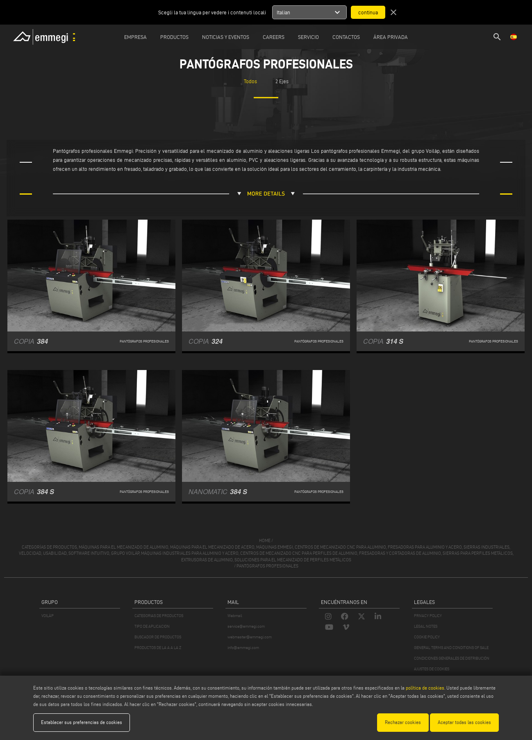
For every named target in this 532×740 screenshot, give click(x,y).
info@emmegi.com (243, 647)
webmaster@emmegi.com (249, 637)
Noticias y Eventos (225, 37)
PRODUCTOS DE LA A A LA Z (157, 647)
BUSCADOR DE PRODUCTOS (157, 637)
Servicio (308, 37)
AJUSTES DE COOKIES (431, 669)
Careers (273, 37)
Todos (250, 81)
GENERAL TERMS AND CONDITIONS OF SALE (451, 647)
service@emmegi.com (246, 626)
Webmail (234, 615)
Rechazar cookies (403, 722)
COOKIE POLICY (427, 637)
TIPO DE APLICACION (152, 626)
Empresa (135, 37)
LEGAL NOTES (425, 626)
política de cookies (425, 687)
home (265, 540)
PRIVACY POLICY (428, 615)
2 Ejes (282, 81)
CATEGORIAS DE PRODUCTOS (158, 615)
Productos (174, 37)
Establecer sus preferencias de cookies (81, 722)
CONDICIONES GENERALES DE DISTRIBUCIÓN (451, 658)
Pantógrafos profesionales (267, 565)
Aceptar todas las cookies (464, 722)
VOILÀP (47, 615)
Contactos (346, 37)
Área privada (390, 37)
